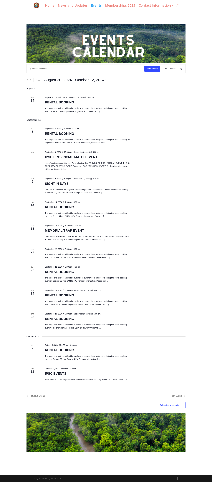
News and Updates (73, 6)
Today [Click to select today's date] (38, 80)
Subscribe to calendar (170, 405)
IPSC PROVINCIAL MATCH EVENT (71, 157)
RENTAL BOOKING (59, 102)
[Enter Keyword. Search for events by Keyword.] (85, 68)
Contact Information (155, 6)
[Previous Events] (27, 80)
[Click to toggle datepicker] (75, 80)
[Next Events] (31, 80)
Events (96, 6)
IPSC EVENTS (55, 373)
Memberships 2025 (120, 6)
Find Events (152, 69)
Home (49, 6)
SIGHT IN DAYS (57, 183)
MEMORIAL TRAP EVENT (64, 230)
